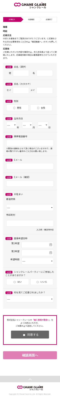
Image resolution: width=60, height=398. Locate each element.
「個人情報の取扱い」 (41, 319)
